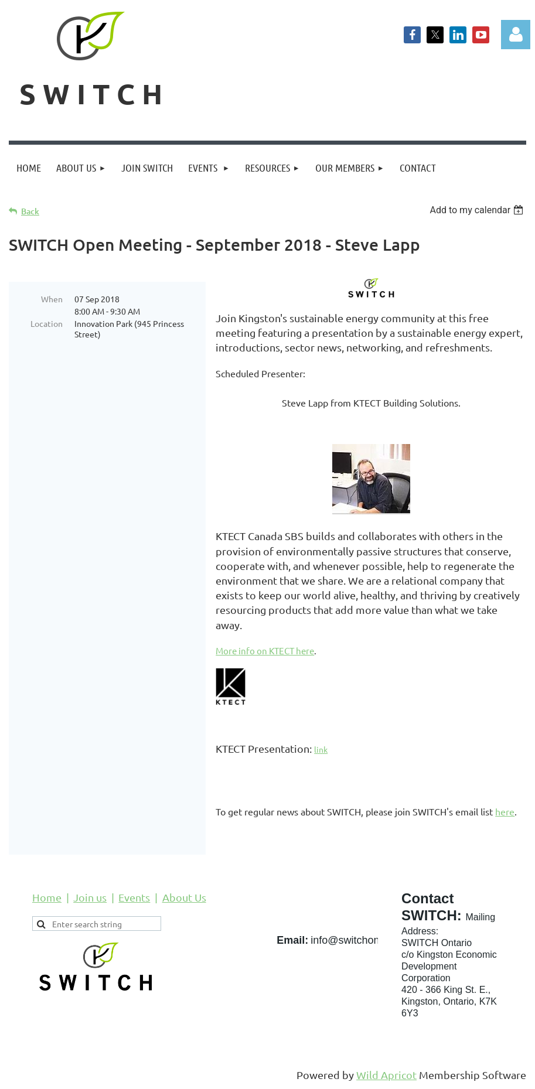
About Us (184, 897)
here (504, 811)
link (321, 749)
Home (47, 897)
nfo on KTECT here (277, 650)
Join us (90, 897)
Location (46, 323)
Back (30, 211)
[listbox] (478, 210)
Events (134, 897)
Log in (515, 34)
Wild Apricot (386, 1074)
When (52, 298)
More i (228, 650)
